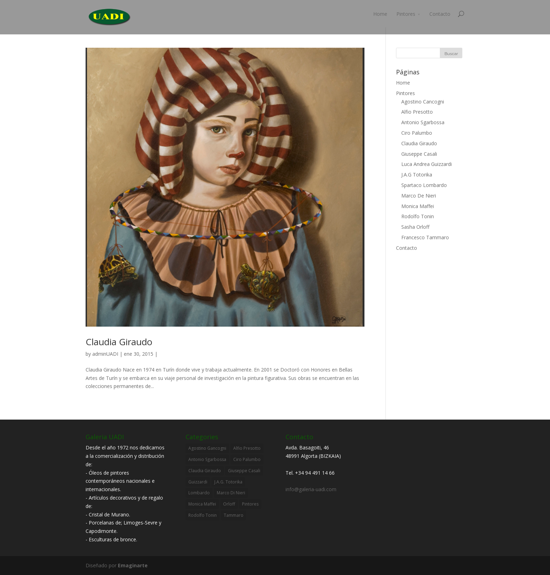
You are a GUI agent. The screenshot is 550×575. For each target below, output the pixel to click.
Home (380, 14)
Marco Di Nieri (231, 493)
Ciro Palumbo (416, 132)
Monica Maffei (417, 206)
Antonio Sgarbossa (422, 122)
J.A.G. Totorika (228, 482)
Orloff (229, 504)
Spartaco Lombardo (424, 185)
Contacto (439, 14)
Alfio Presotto (417, 111)
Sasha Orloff (415, 226)
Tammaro (233, 515)
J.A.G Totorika (416, 174)
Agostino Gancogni (207, 448)
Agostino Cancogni (422, 101)
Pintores (405, 14)
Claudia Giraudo (119, 341)
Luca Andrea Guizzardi (426, 164)
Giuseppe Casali (419, 154)
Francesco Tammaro (425, 237)
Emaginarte (133, 565)
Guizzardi (197, 482)
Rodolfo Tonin (417, 216)
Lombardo (199, 493)
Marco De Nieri (418, 195)
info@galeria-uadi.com (311, 489)
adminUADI (105, 353)
